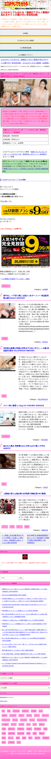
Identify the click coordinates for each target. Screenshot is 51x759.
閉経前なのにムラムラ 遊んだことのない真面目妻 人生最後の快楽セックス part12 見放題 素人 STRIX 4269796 (24, 590)
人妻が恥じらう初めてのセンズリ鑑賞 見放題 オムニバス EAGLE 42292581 (23, 620)
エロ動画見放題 (25, 48)
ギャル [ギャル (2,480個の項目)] (15, 720)
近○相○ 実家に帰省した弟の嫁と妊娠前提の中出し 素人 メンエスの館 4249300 (24, 654)
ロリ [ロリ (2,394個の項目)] (34, 724)
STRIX (45, 487)
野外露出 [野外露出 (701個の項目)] (46, 738)
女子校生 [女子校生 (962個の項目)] (37, 729)
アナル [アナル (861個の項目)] (29, 715)
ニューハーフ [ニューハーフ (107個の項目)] (42, 720)
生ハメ (19, 526)
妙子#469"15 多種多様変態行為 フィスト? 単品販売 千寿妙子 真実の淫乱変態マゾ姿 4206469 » (38, 539)
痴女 (27, 526)
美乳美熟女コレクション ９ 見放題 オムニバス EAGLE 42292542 (20, 610)
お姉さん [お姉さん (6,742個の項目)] (25, 711)
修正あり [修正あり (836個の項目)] (11, 729)
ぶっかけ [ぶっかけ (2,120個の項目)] (13, 715)
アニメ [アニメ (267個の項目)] (37, 715)
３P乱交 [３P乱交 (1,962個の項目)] (11, 742)
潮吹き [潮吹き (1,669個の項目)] (42, 733)
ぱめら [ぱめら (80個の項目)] (4, 715)
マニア (5, 526)
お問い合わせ (3, 701)
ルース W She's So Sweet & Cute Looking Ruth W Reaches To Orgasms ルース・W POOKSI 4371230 (24, 665)
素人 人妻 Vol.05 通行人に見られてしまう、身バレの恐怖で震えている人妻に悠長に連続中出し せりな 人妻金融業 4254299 (24, 615)
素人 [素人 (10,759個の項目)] (30, 738)
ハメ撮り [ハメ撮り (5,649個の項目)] (5, 724)
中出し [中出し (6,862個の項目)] (42, 724)
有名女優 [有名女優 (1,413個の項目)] (21, 733)
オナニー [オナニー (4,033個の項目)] (45, 715)
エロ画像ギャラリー (25, 55)
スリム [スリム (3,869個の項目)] (32, 720)
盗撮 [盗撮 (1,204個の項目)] (24, 738)
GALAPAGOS (43, 399)
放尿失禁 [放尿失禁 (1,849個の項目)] (11, 733)
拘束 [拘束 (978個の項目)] (3, 733)
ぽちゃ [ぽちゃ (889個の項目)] (21, 715)
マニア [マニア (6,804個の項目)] (13, 724)
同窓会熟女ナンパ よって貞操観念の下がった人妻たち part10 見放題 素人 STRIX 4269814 (24, 625)
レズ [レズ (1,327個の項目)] (28, 724)
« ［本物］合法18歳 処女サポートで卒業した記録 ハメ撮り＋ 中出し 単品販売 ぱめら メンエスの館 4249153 (12, 539)
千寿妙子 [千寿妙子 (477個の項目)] (21, 729)
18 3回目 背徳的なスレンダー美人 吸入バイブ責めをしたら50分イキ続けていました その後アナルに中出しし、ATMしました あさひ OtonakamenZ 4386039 (24, 600)
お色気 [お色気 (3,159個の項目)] (34, 711)
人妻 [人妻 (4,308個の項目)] (3, 729)
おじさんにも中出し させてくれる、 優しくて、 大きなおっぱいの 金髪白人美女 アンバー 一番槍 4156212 (24, 645)
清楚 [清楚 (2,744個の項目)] (34, 733)
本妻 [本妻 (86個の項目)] (28, 733)
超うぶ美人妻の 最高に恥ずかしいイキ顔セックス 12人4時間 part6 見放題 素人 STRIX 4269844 (24, 639)
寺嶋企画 (44, 530)
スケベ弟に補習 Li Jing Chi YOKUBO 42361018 (23, 405)
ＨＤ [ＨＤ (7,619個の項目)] (18, 742)
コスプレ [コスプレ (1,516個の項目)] (23, 720)
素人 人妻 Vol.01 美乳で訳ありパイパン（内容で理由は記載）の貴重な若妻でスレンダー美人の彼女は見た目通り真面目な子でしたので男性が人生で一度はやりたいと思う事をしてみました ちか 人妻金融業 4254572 (25, 632)
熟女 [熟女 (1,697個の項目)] (3, 738)
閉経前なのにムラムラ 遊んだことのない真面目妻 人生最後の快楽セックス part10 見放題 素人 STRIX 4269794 (24, 659)
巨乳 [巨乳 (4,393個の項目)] (45, 729)
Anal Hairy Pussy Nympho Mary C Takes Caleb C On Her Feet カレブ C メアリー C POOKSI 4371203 (24, 606)
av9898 (45, 63)
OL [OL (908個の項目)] (3, 711)
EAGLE (45, 342)
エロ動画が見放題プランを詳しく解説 (16, 279)
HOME (25, 33)
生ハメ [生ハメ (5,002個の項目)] (11, 738)
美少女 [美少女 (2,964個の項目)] (37, 738)
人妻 (12, 526)
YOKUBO (44, 440)
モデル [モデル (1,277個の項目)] (21, 724)
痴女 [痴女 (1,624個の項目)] (17, 738)
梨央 (4, 396)
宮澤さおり (6, 286)
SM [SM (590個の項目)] (9, 711)
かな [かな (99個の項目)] (40, 711)
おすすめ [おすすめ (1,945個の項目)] (16, 711)
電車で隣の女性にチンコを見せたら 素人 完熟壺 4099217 (18, 650)
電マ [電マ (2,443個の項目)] (3, 742)
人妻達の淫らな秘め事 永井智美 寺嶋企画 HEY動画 (24, 494)
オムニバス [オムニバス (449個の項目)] (6, 720)
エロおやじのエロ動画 (25, 40)
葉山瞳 (5, 338)
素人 (4, 484)
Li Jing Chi (6, 436)
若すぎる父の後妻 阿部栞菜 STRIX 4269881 (14, 595)
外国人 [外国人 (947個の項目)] (29, 729)
